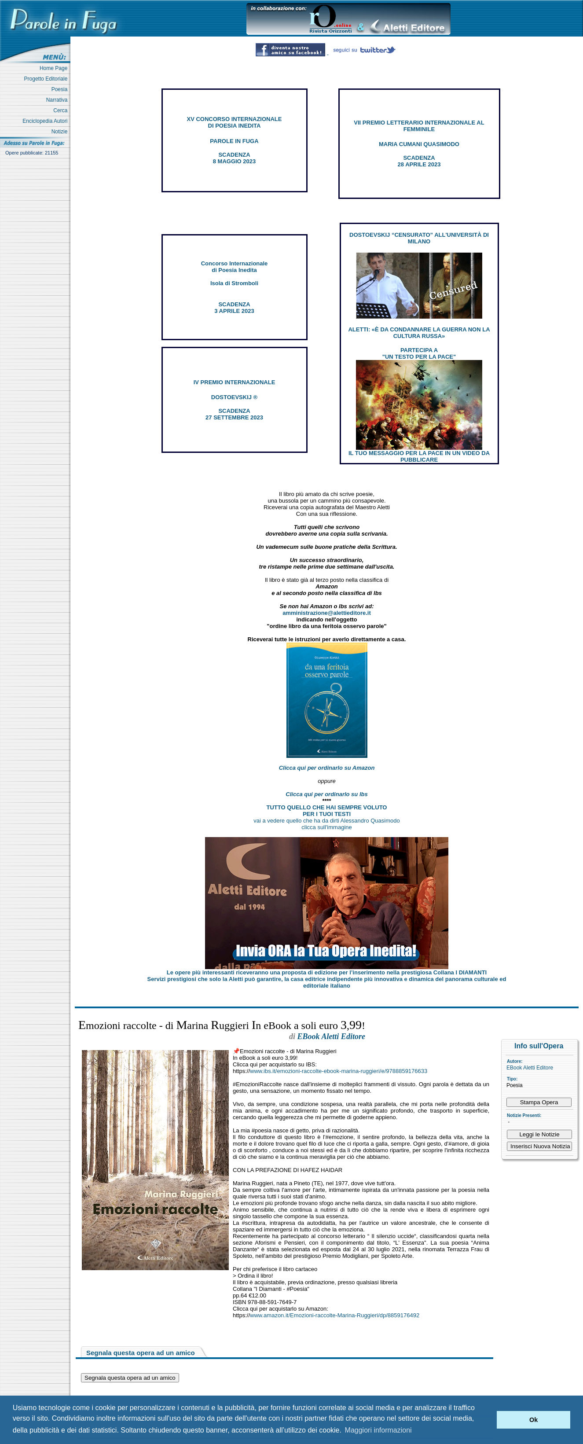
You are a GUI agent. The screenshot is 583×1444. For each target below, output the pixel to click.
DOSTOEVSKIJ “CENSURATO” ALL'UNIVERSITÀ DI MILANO (419, 238)
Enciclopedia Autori (46, 121)
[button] (488, 1419)
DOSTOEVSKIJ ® (234, 397)
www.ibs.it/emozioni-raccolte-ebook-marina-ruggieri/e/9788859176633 (338, 1071)
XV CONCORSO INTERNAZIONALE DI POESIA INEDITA (234, 122)
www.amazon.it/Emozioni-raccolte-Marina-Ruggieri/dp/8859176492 (334, 1315)
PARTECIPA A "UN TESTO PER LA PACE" (419, 353)
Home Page (55, 68)
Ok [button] (533, 1419)
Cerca (61, 110)
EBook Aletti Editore (529, 1068)
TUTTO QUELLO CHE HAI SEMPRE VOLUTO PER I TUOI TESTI (327, 810)
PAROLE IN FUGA (234, 141)
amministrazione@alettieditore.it (326, 613)
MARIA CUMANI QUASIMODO (419, 144)
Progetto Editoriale (47, 79)
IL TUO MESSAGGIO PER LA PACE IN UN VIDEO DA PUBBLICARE (419, 456)
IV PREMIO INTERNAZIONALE (234, 382)
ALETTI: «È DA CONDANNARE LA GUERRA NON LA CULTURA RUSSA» (419, 332)
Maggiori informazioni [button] (378, 1430)
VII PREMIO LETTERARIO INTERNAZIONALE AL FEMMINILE (419, 125)
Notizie (60, 132)
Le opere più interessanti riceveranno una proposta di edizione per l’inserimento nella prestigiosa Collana (327, 972)
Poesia (60, 89)
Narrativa (58, 100)
